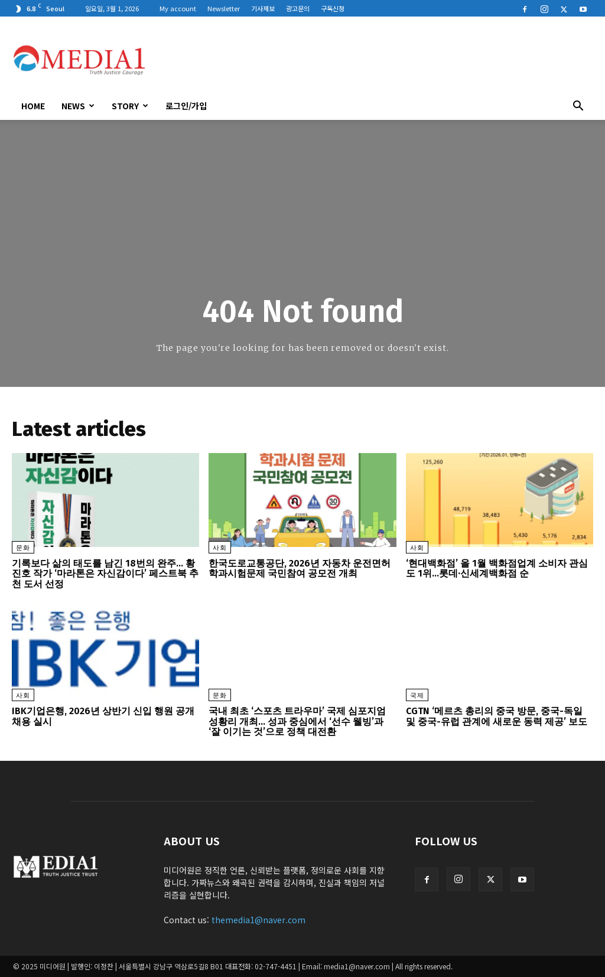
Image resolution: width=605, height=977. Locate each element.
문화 (23, 548)
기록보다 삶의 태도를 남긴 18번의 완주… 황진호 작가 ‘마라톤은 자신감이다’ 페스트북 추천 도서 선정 (105, 574)
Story (130, 106)
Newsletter (223, 8)
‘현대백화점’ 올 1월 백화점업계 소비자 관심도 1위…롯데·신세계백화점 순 (497, 568)
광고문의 (298, 8)
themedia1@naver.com (258, 920)
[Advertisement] (377, 59)
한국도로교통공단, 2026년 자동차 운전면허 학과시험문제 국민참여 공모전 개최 (300, 568)
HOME (33, 106)
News (78, 106)
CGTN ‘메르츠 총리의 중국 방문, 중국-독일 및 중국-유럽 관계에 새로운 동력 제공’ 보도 (496, 716)
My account (178, 8)
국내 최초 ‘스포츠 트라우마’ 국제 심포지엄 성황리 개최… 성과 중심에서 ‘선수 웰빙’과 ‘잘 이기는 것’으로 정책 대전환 (297, 721)
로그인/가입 (186, 106)
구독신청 (332, 8)
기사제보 (263, 8)
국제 (417, 695)
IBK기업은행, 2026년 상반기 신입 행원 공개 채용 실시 (103, 716)
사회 (220, 548)
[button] (578, 107)
